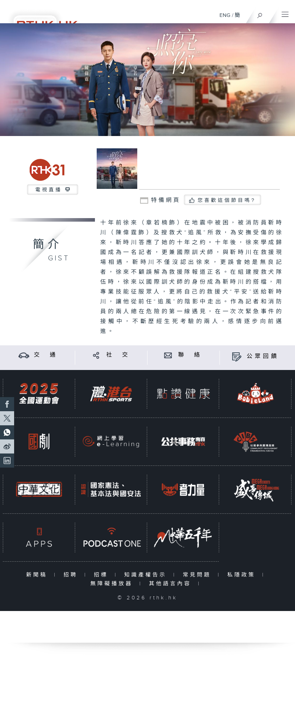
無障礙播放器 (113, 584)
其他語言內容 (171, 584)
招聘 (72, 575)
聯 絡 (190, 355)
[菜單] (285, 12)
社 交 (118, 355)
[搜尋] (260, 14)
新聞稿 (38, 575)
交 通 (46, 355)
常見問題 (198, 575)
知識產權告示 (147, 575)
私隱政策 (243, 575)
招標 (102, 575)
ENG (224, 15)
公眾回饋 (263, 356)
